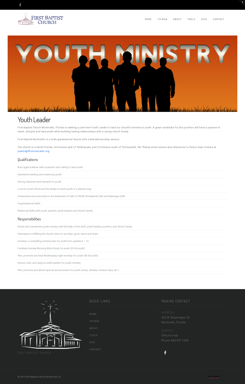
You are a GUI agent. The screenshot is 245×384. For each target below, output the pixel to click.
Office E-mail (169, 335)
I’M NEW (162, 19)
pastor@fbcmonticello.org (33, 151)
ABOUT (177, 19)
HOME (148, 19)
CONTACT (219, 19)
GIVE (204, 19)
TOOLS (191, 19)
